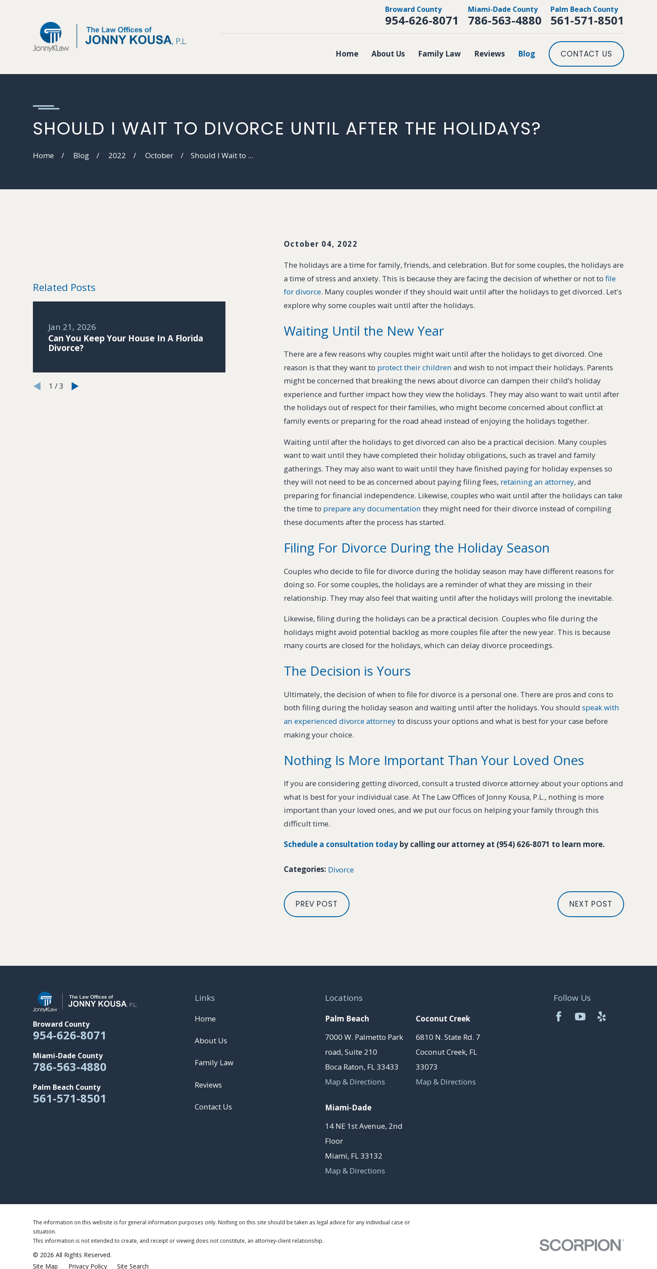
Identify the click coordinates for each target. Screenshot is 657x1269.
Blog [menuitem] (526, 54)
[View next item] (75, 386)
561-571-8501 (587, 20)
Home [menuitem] (347, 54)
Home (205, 1019)
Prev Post (317, 904)
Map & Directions (355, 1082)
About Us (211, 1040)
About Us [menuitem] (388, 54)
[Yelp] (601, 1016)
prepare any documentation (372, 508)
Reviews (208, 1085)
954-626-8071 (422, 20)
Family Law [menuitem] (439, 54)
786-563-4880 (505, 20)
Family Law (214, 1062)
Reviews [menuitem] (489, 54)
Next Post (590, 904)
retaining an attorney (537, 482)
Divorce (341, 870)
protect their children (414, 367)
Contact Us (586, 54)
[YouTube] (580, 1016)
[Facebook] (558, 1016)
